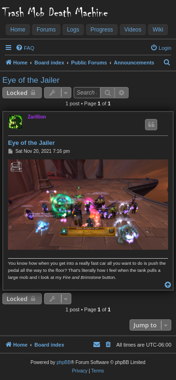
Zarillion (37, 116)
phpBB (64, 362)
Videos (132, 29)
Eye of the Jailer (31, 80)
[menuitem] (24, 48)
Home (17, 29)
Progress (102, 29)
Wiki (158, 29)
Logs (73, 29)
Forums (46, 29)
